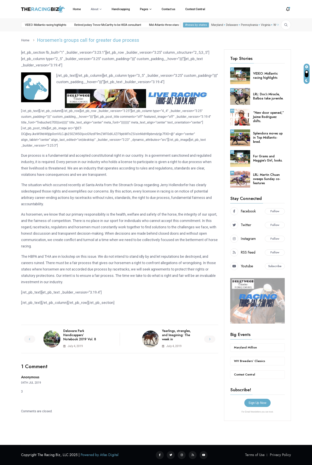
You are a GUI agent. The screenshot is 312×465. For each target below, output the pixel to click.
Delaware (232, 25)
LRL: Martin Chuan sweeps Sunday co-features (266, 178)
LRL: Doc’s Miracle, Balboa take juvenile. (268, 96)
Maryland (217, 25)
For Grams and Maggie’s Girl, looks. (268, 158)
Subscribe (275, 266)
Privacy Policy (280, 454)
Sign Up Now (257, 403)
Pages (144, 9)
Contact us (168, 9)
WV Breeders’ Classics (249, 361)
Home (77, 9)
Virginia (265, 25)
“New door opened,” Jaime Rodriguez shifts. (268, 116)
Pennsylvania (249, 25)
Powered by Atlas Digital (99, 454)
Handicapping (121, 9)
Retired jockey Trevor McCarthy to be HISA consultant (69, 24)
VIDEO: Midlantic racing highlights (265, 75)
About (94, 9)
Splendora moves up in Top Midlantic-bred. (268, 137)
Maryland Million (245, 347)
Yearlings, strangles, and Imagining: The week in (176, 335)
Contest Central (195, 9)
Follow (274, 211)
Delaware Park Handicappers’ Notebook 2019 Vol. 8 (79, 335)
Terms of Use (255, 454)
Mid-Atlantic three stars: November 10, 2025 (138, 24)
